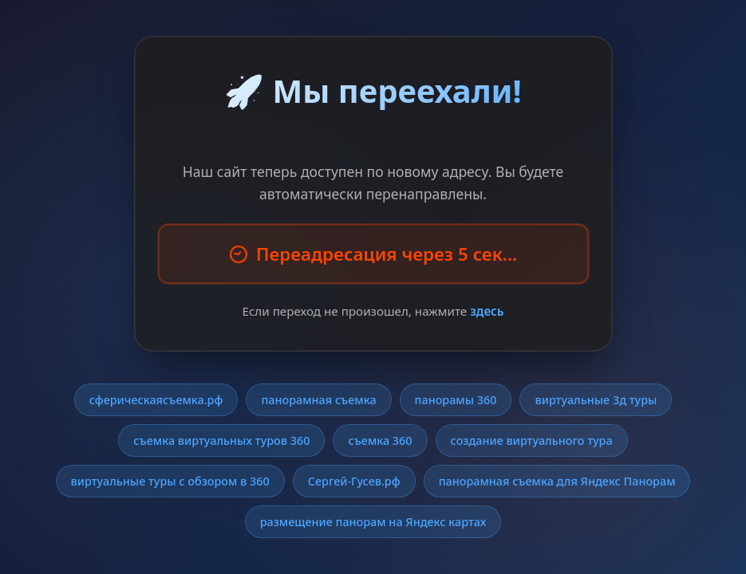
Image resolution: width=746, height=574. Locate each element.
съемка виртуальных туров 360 (221, 440)
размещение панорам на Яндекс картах (373, 521)
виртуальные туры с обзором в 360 (170, 481)
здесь (486, 311)
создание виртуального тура (532, 440)
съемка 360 (380, 440)
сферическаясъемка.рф (156, 399)
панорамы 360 (456, 399)
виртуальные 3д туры (596, 399)
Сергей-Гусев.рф (354, 481)
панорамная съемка (318, 399)
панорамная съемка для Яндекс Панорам (557, 481)
